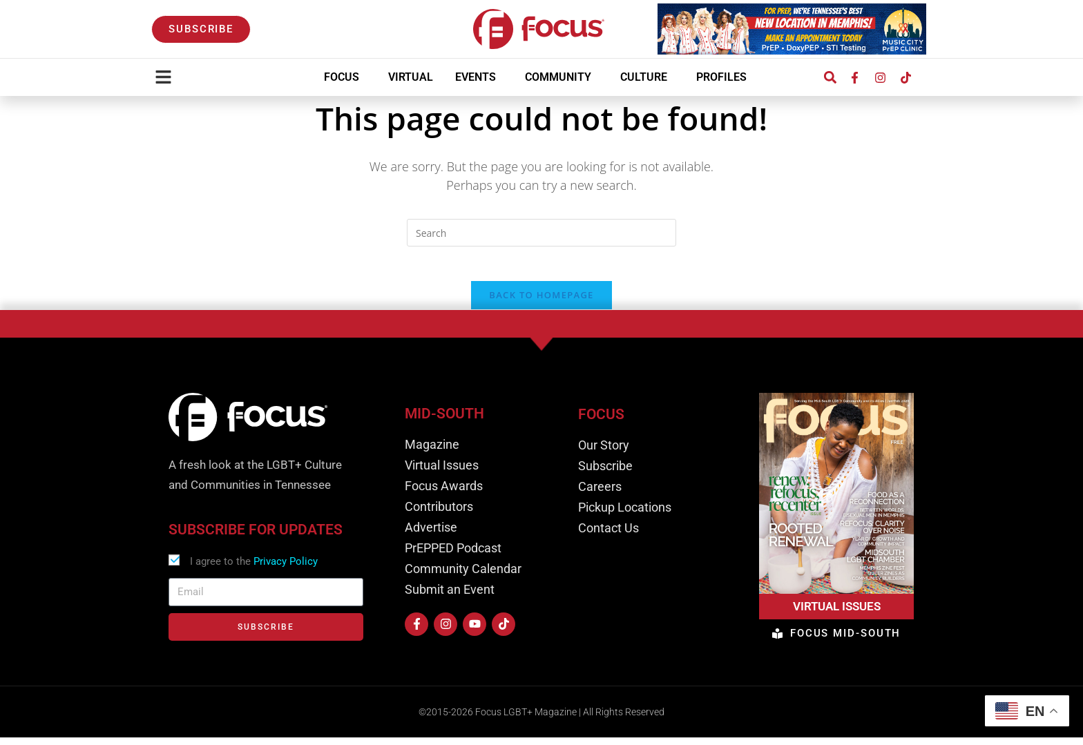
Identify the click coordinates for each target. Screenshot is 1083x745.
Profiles (725, 77)
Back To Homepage (541, 302)
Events (479, 77)
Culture (647, 77)
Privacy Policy (285, 569)
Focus (345, 77)
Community (561, 77)
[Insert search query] (541, 232)
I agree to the (254, 569)
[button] (829, 77)
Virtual (410, 77)
